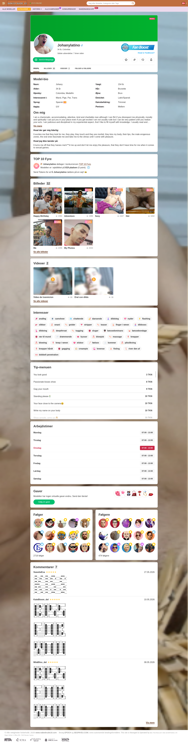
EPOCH (68, 733)
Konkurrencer (69, 9)
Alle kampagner (52, 9)
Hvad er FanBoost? (146, 53)
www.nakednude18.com (46, 732)
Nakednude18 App (87, 9)
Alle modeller (8, 9)
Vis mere (37, 126)
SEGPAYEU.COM (81, 733)
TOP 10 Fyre (85, 164)
